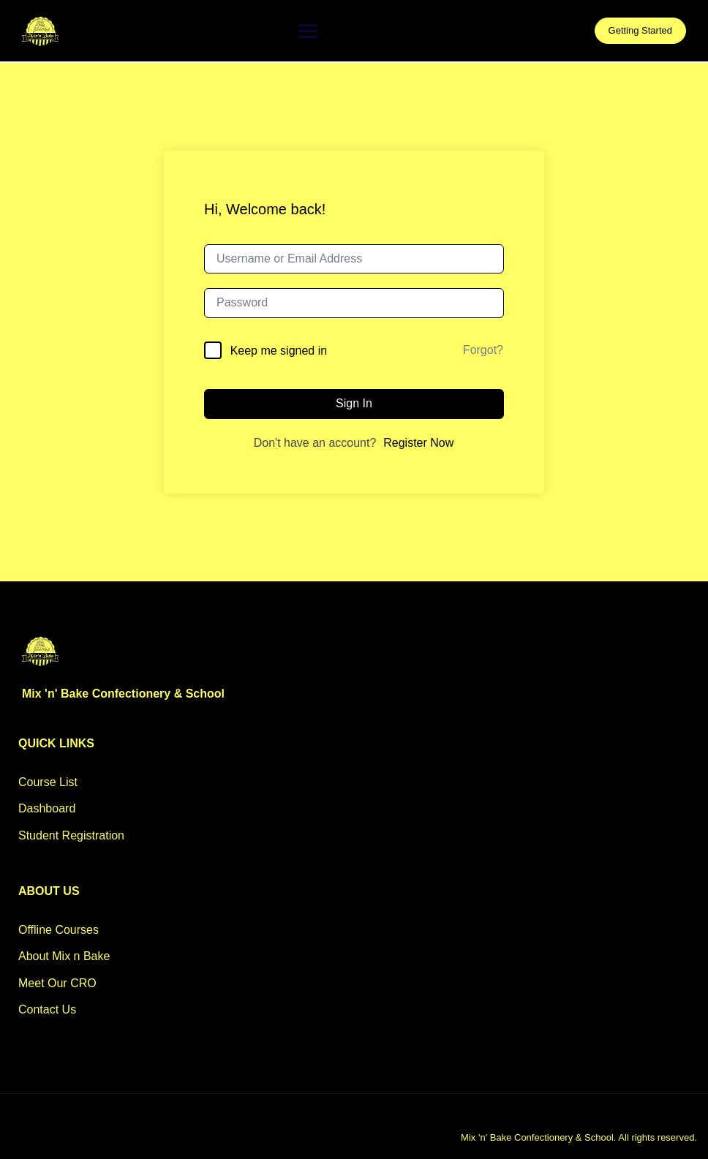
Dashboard (46, 808)
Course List (48, 782)
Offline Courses (58, 930)
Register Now (418, 443)
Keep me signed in (279, 350)
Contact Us (47, 1009)
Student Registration (71, 835)
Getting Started (640, 30)
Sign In (354, 403)
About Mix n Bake (64, 956)
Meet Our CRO (57, 983)
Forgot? (483, 350)
